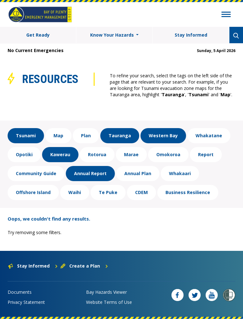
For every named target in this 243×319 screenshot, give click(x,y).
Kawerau (60, 154)
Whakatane (209, 136)
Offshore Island (33, 192)
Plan (86, 136)
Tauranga (120, 136)
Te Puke (108, 192)
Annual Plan (137, 173)
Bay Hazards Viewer (106, 292)
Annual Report (90, 173)
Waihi (74, 192)
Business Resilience (187, 192)
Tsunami (26, 136)
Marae (131, 154)
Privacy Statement (26, 302)
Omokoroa (168, 154)
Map (58, 136)
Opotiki (24, 154)
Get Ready (38, 35)
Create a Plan (84, 266)
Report (206, 154)
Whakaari (180, 173)
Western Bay (163, 136)
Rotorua (97, 154)
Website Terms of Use (109, 302)
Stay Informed (191, 35)
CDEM (141, 192)
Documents (20, 292)
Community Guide (36, 173)
